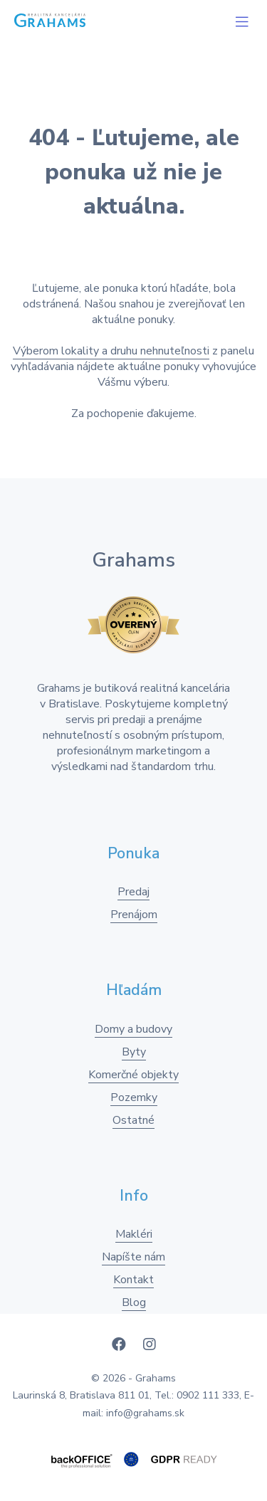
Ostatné (133, 1120)
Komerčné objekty (133, 1075)
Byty (134, 1052)
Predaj (133, 892)
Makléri (133, 1234)
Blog (134, 1302)
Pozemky (133, 1097)
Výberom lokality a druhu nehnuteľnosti (111, 351)
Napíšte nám (133, 1257)
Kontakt (133, 1279)
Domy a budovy (133, 1029)
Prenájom (133, 914)
